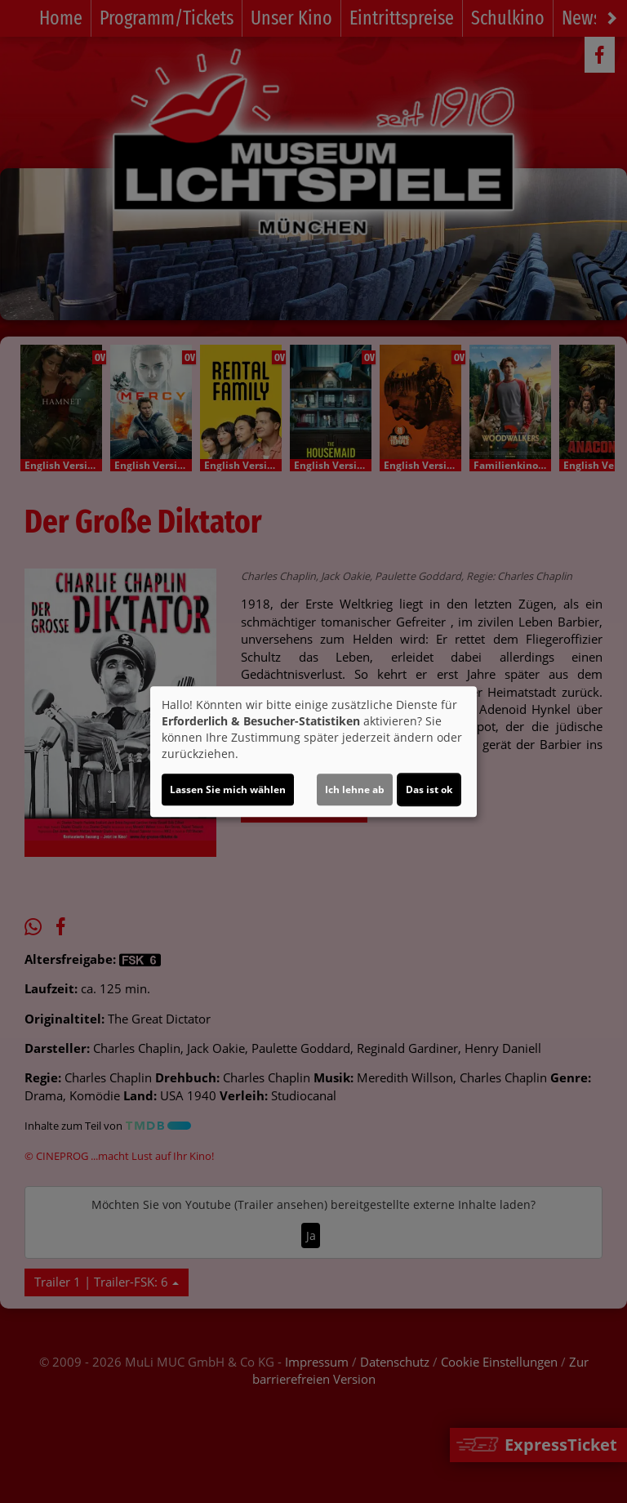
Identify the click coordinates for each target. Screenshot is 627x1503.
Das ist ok (429, 789)
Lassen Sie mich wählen (228, 789)
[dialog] (313, 751)
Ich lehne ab (355, 789)
